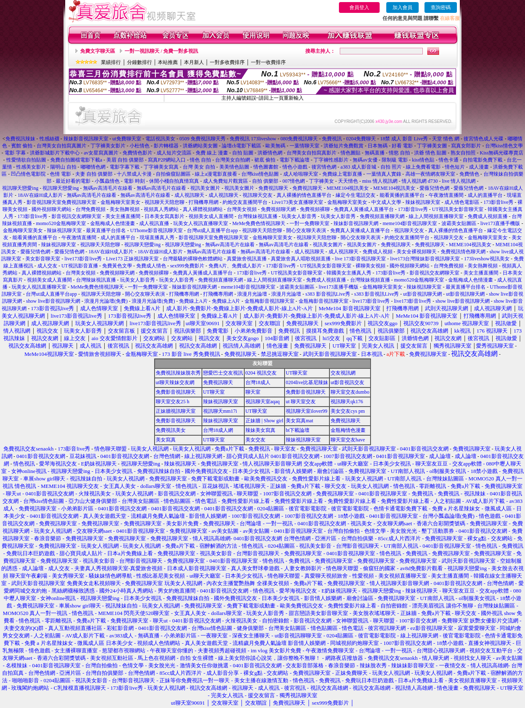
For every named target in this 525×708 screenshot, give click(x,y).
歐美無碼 (275, 146)
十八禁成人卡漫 (134, 174)
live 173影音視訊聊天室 (360, 259)
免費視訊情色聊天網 (463, 252)
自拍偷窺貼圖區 (173, 174)
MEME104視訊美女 (347, 188)
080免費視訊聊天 (299, 139)
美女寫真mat (299, 421)
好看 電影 (402, 146)
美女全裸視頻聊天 (417, 252)
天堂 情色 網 (445, 139)
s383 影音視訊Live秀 (327, 294)
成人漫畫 (479, 167)
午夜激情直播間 (446, 195)
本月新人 (194, 62)
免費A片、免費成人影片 (235, 266)
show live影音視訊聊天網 (53, 301)
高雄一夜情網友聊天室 (430, 174)
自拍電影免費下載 (483, 160)
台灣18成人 (257, 382)
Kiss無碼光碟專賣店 (501, 153)
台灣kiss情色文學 (504, 146)
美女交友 (255, 440)
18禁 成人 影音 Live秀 (404, 139)
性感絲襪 (49, 139)
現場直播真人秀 (157, 237)
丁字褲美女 (321, 181)
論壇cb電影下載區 (241, 146)
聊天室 (252, 392)
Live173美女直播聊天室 (297, 202)
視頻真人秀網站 (161, 209)
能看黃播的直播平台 (402, 195)
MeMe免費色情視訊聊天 (258, 223)
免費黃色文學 (117, 266)
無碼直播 (375, 153)
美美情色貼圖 (234, 167)
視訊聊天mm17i (220, 411)
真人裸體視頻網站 (203, 209)
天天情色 (348, 181)
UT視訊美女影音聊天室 (457, 209)
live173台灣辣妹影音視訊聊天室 (425, 259)
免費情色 (469, 174)
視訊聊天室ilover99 (306, 411)
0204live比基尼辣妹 (307, 382)
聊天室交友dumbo (350, 392)
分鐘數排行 (139, 62)
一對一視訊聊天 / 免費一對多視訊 (161, 51)
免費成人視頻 (378, 252)
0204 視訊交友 (261, 373)
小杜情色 (140, 146)
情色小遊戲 (294, 167)
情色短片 (455, 167)
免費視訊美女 (171, 430)
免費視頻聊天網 (278, 209)
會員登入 (359, 7)
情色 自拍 (200, 160)
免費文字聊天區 (97, 51)
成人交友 (47, 266)
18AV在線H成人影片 (39, 195)
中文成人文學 (386, 202)
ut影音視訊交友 (347, 382)
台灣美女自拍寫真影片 (311, 153)
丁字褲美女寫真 (161, 167)
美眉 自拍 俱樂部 (125, 160)
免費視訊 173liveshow (253, 139)
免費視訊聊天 (273, 188)
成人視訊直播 (154, 223)
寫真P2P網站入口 (167, 160)
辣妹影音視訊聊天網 (356, 223)
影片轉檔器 (166, 146)
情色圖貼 (351, 153)
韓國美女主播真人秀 (348, 273)
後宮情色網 (324, 167)
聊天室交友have (348, 440)
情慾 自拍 (399, 153)
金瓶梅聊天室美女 (120, 202)
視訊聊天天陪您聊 (164, 202)
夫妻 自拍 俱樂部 (94, 174)
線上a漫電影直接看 (216, 174)
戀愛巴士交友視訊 (223, 373)
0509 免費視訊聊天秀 (202, 139)
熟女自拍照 (463, 153)
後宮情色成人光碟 (483, 139)
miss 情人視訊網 (379, 181)
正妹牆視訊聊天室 (176, 411)
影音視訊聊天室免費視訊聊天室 (61, 202)
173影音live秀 (498, 202)
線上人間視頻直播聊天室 (436, 216)
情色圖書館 (265, 167)
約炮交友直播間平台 (245, 202)
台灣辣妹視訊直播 (257, 216)
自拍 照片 (391, 167)
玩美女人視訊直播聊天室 (200, 223)
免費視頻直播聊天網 (382, 216)
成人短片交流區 (174, 153)
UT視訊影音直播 (79, 266)
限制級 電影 (395, 160)
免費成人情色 (151, 266)
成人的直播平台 (485, 195)
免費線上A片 (193, 301)
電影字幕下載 (125, 167)
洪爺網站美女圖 (200, 146)
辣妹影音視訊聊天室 (86, 139)
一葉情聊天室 (304, 146)
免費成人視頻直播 (488, 216)
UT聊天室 (296, 373)
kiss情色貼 (423, 160)
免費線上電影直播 (342, 174)
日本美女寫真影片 (164, 216)
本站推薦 (168, 62)
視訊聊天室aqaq (262, 401)
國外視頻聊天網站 (51, 209)
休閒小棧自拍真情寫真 (174, 181)
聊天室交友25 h (172, 401)
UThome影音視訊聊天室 (156, 230)
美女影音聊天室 (42, 259)
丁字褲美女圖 (432, 146)
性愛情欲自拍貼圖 (26, 160)
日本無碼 (378, 146)
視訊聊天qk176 (347, 401)
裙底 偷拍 (264, 160)
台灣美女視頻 (242, 209)
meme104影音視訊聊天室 (410, 223)
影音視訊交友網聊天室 (76, 216)
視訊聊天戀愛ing (20, 188)
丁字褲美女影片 (108, 146)
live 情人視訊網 (459, 181)
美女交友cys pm (348, 411)
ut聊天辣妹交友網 (175, 382)
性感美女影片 (31, 167)
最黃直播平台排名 (106, 230)
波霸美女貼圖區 (459, 223)
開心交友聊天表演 (306, 230)
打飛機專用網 (203, 202)
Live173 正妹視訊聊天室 (132, 259)
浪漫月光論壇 (252, 294)
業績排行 (111, 62)
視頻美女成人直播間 (211, 216)
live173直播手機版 (500, 223)
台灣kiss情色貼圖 (260, 174)
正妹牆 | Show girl (264, 421)
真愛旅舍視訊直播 (247, 259)
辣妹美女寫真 (260, 430)
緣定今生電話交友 (355, 195)
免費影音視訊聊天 (176, 392)
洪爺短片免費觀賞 (343, 146)
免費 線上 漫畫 (212, 153)
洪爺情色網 (270, 153)
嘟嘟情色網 (93, 167)
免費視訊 (332, 139)
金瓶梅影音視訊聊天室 (269, 301)
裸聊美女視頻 (370, 266)
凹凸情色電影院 (28, 174)
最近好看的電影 (73, 181)
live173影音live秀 (83, 259)
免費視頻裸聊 (315, 209)
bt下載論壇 (297, 430)
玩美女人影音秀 (299, 216)
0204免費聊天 (361, 139)
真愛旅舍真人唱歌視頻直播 (301, 259)
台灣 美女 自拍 (199, 167)
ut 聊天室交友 (301, 401)
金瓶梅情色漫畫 (348, 430)
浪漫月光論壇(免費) (106, 301)
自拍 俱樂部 (265, 181)
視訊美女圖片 (205, 188)
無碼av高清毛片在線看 (107, 188)
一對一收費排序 (268, 62)
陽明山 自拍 (63, 167)
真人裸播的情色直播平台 (304, 195)
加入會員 (402, 7)
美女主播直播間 (122, 216)
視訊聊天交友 (257, 195)
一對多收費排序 (227, 62)
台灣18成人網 (218, 430)
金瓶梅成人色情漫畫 (112, 223)
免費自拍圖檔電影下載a (76, 160)
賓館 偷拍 (21, 146)
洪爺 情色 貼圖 (430, 153)
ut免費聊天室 (127, 139)
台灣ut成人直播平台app (212, 230)
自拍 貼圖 (242, 153)
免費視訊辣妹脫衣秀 (178, 373)
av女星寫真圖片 (101, 153)
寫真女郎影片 (466, 146)
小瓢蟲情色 (107, 181)
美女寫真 (166, 440)
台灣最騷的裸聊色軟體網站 (193, 259)
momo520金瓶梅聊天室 (61, 223)
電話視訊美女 (160, 139)
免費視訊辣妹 (20, 139)
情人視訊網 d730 (420, 181)
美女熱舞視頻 (125, 209)
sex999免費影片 (187, 266)
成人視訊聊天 (189, 195)
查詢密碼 (441, 7)
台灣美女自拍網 (232, 160)
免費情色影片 (137, 153)
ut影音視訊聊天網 (422, 294)
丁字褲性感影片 (331, 160)
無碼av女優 (365, 160)
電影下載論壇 (294, 160)
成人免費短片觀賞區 (225, 181)
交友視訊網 (343, 373)
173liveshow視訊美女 (486, 259)
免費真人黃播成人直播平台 (364, 209)
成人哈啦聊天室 (300, 174)
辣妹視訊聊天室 (422, 202)
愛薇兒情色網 (434, 188)
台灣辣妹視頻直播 (370, 280)
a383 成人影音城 (358, 167)
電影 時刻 (134, 181)
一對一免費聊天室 (309, 223)
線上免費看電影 (423, 167)
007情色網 (293, 181)
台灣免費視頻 (90, 209)
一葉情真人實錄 (383, 174)
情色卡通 (449, 160)
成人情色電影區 (461, 202)
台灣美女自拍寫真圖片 (61, 146)
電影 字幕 (15, 153)
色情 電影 (60, 174)
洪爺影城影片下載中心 (55, 153)
